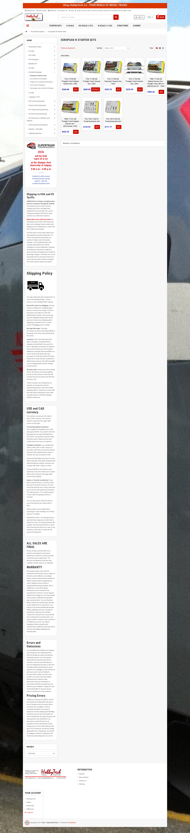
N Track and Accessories (38, 114)
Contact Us (62, 10)
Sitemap (82, 784)
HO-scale (32, 55)
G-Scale (70, 25)
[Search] (88, 17)
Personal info (31, 799)
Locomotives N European (38, 79)
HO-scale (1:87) (86, 25)
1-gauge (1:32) (34, 97)
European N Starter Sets (38, 75)
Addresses (30, 809)
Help (71, 10)
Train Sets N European (37, 85)
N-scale (31, 68)
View (151, 48)
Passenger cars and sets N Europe (41, 88)
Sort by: (99, 48)
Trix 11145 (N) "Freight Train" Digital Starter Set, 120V (70, 81)
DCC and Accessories (36, 101)
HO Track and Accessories (38, 110)
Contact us (82, 781)
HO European (34, 59)
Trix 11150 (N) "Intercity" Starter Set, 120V (113, 81)
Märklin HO (33, 64)
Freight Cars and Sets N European (41, 82)
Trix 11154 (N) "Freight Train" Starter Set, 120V (134, 81)
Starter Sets (55, 25)
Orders (28, 802)
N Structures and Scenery (38, 125)
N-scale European (35, 72)
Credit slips (30, 806)
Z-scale (31, 93)
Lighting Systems (35, 133)
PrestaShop (72, 822)
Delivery (81, 774)
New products (84, 777)
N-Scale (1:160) (105, 25)
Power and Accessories (37, 105)
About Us (52, 10)
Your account (33, 792)
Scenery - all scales (36, 129)
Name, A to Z (109, 48)
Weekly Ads (30, 10)
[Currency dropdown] (150, 17)
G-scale (31, 51)
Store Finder (41, 10)
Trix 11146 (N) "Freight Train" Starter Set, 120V (91, 81)
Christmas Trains (35, 47)
